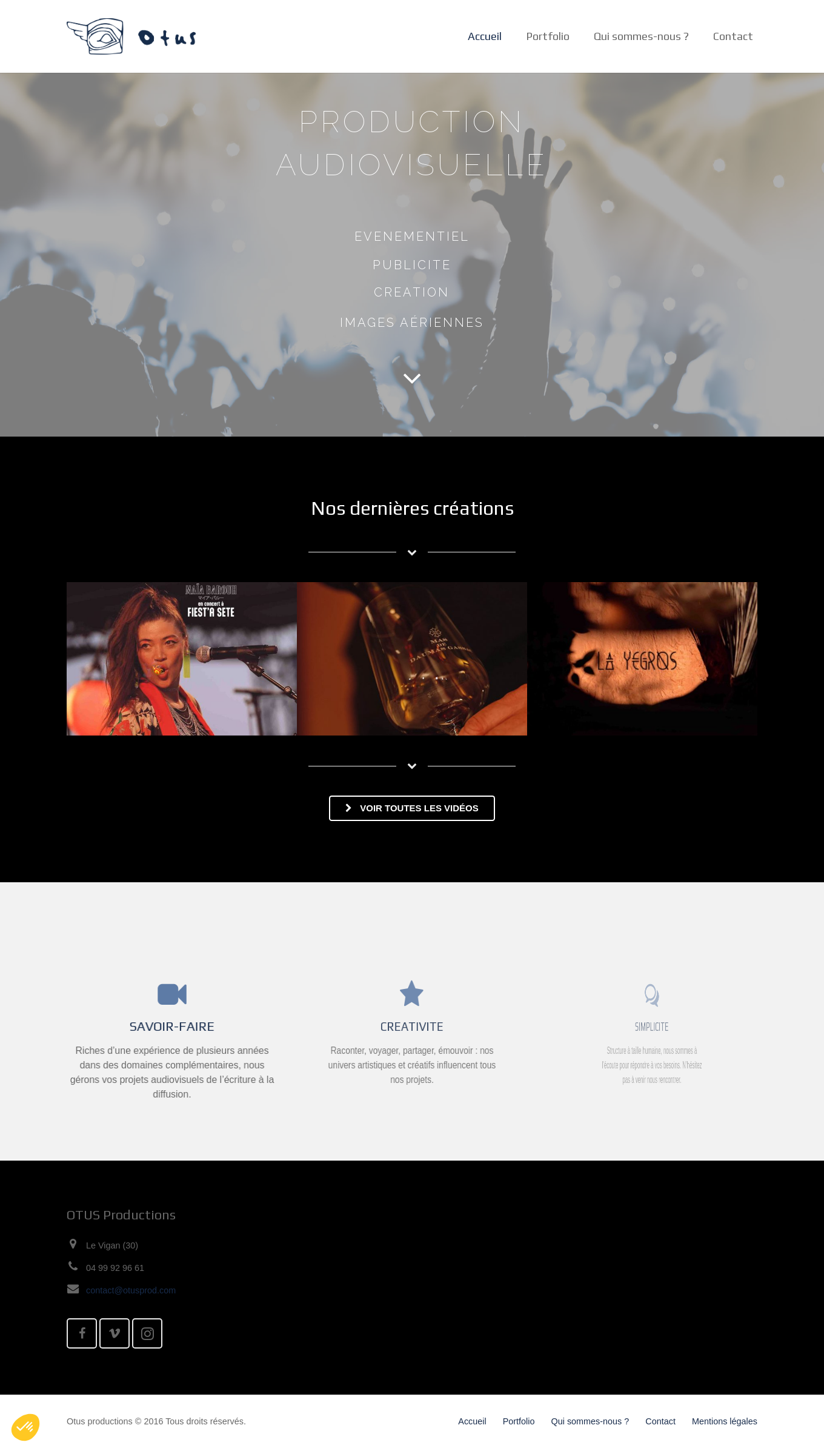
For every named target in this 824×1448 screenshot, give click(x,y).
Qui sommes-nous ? (590, 1421)
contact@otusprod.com (131, 1290)
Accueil (472, 1421)
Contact (660, 1421)
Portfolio (519, 1421)
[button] (25, 1427)
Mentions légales (724, 1421)
